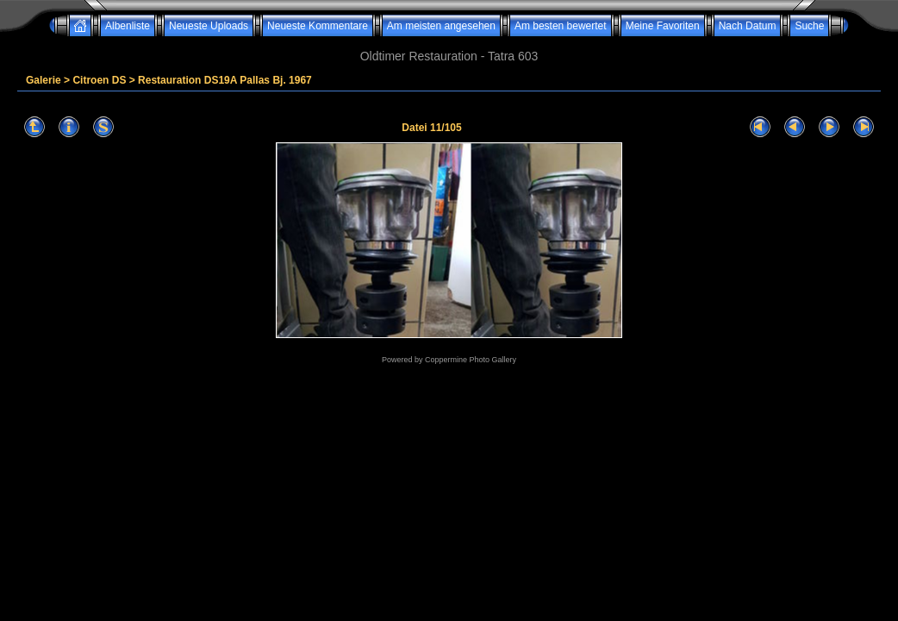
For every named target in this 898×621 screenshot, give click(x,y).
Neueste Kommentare (317, 26)
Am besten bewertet (560, 26)
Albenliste (127, 26)
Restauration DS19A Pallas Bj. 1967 (225, 80)
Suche (809, 26)
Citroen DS (99, 80)
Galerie (43, 80)
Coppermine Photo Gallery (470, 359)
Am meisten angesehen (441, 26)
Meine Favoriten (663, 26)
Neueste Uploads (208, 26)
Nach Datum (747, 26)
